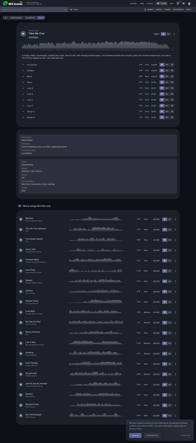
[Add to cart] (162, 65)
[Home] (5, 18)
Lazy (32, 171)
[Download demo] (172, 65)
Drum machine (48, 184)
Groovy (39, 171)
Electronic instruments (31, 184)
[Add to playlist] (167, 65)
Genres (150, 9)
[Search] (65, 9)
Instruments (178, 9)
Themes (167, 9)
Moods (159, 9)
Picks (188, 9)
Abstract (25, 171)
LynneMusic (27, 153)
